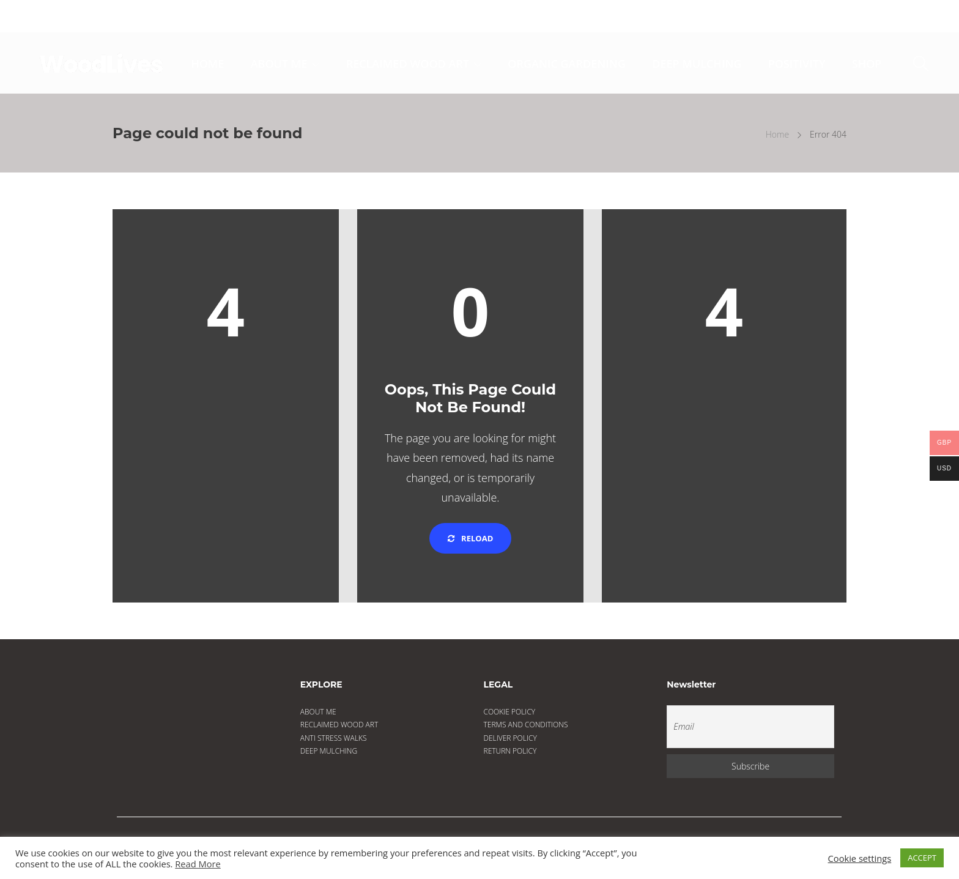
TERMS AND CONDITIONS (526, 724)
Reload (471, 538)
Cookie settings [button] (860, 858)
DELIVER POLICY (510, 738)
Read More (197, 864)
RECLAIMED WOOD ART (407, 63)
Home (777, 134)
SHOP (867, 63)
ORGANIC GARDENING (567, 63)
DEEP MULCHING (696, 63)
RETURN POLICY (510, 751)
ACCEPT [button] (922, 857)
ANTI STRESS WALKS (333, 738)
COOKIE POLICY (510, 712)
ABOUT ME (279, 63)
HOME (207, 63)
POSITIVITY (797, 63)
